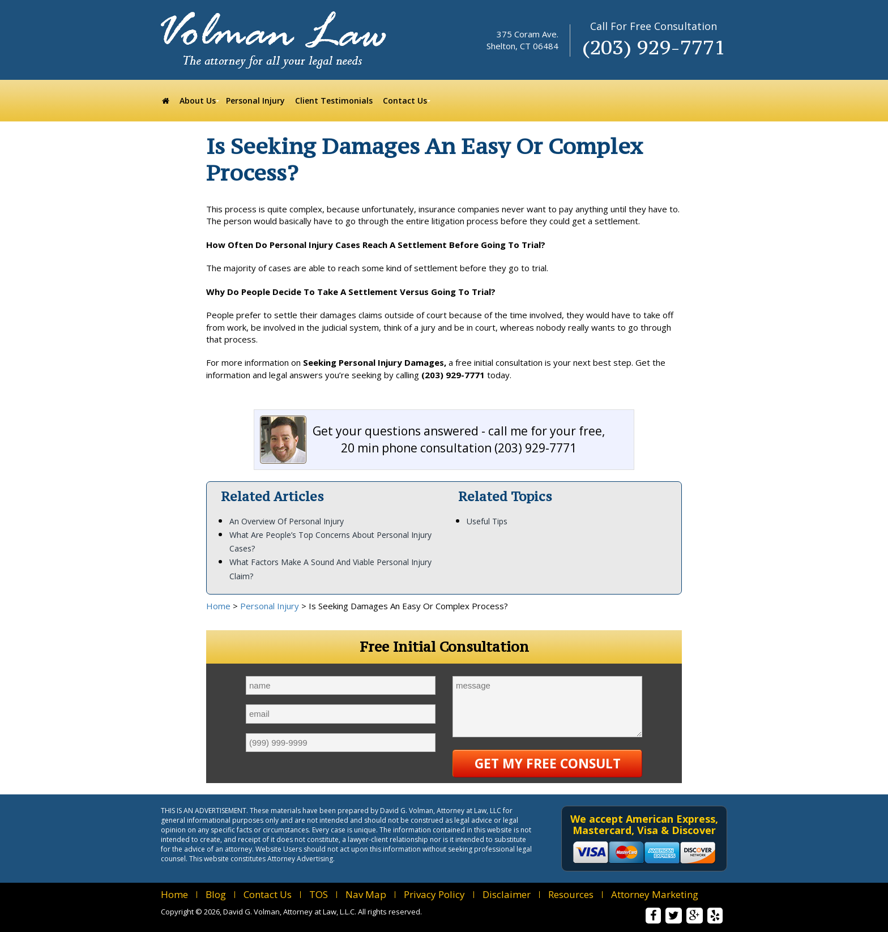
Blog (216, 894)
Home (218, 606)
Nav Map (365, 894)
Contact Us (268, 894)
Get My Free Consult (548, 763)
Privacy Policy (434, 894)
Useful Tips (487, 521)
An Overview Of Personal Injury (286, 521)
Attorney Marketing (654, 894)
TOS (318, 894)
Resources (571, 894)
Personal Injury (269, 606)
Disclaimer (507, 894)
